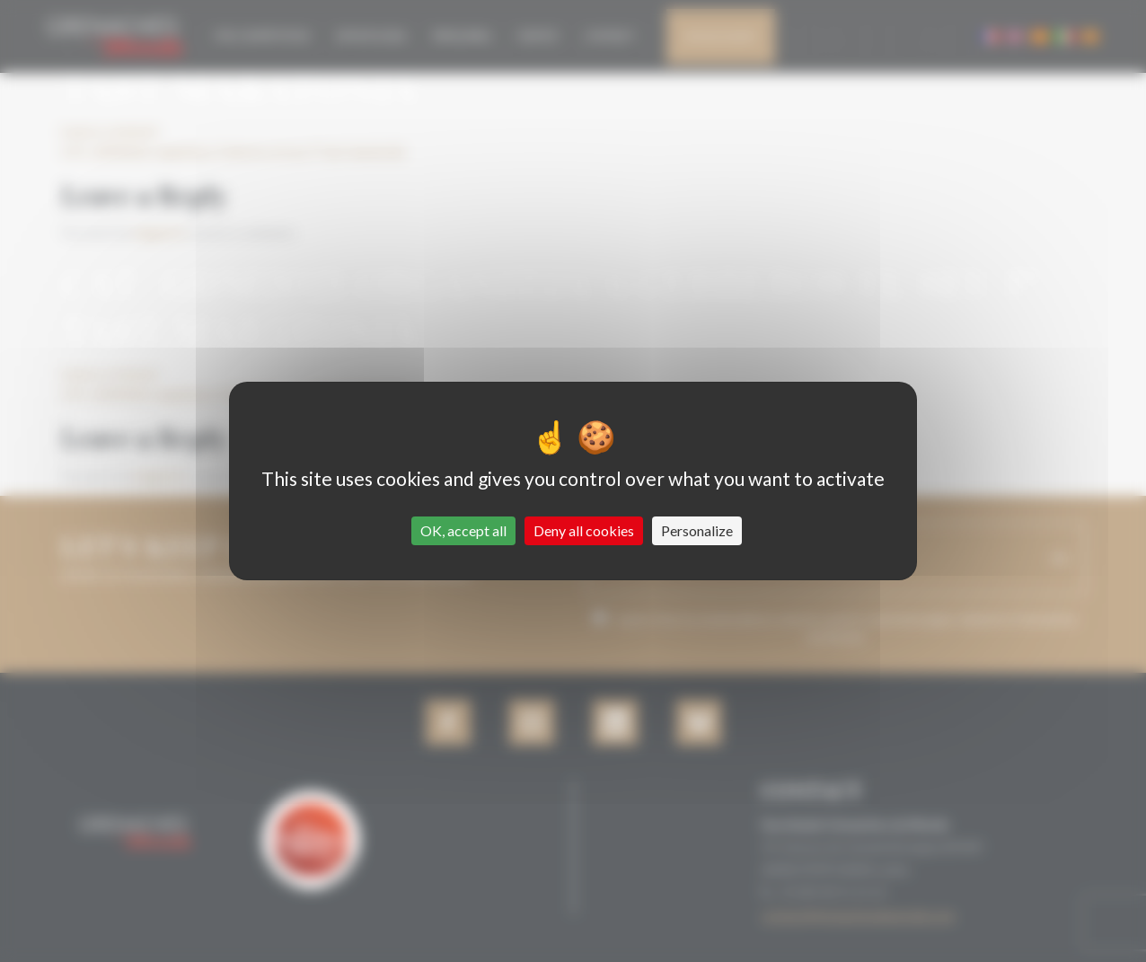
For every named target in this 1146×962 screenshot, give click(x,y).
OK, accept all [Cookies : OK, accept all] (463, 530)
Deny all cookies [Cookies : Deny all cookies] (583, 530)
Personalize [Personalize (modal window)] (697, 530)
